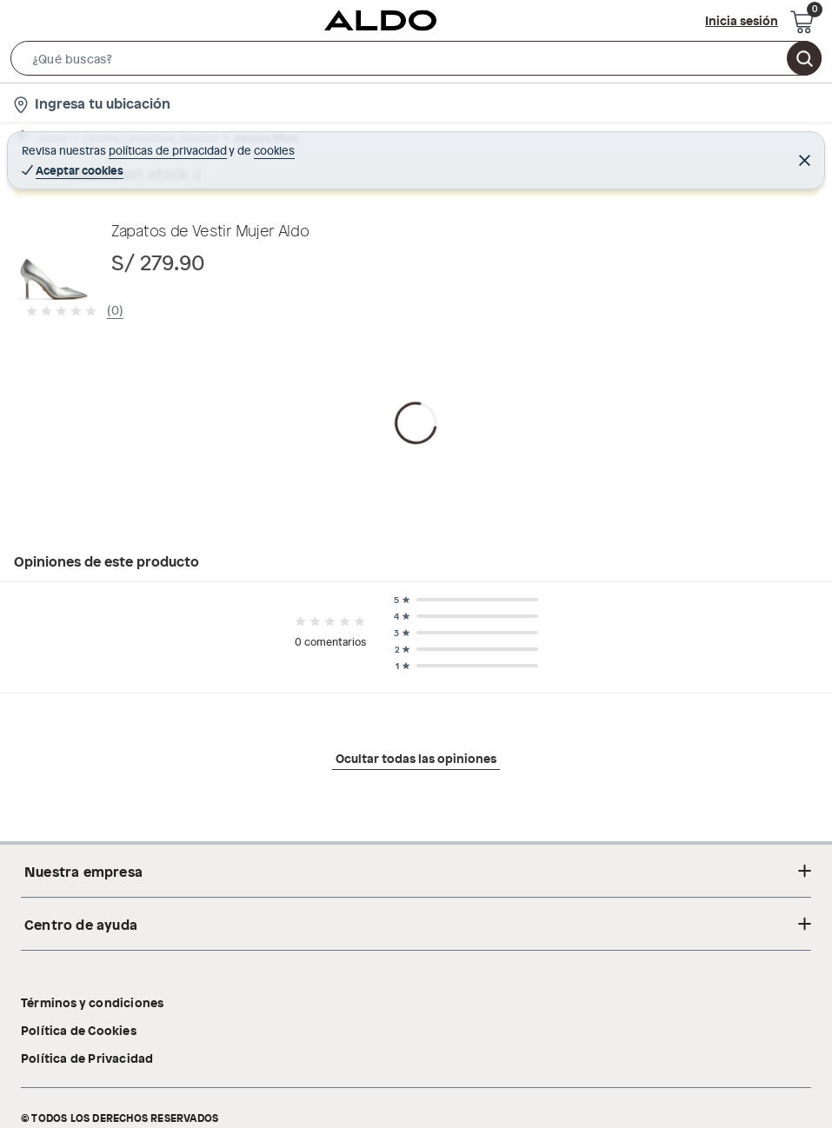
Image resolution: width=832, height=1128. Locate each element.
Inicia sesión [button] (741, 20)
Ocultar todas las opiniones (416, 931)
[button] (416, 62)
